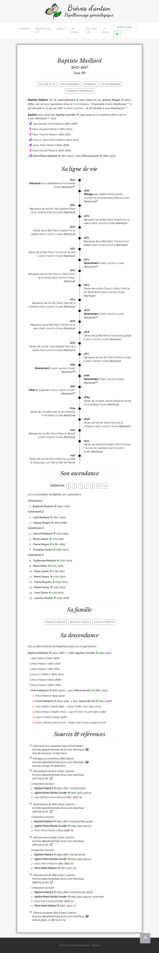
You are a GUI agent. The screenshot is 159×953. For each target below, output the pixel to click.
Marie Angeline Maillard (45, 129)
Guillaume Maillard (44, 560)
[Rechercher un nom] (125, 27)
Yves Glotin (41, 592)
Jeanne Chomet (43, 598)
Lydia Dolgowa (83, 722)
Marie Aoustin (91, 156)
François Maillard (40, 674)
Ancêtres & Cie (42, 30)
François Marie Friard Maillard (49, 139)
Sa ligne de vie (47, 84)
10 (105, 486)
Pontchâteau (81, 104)
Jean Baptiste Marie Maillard (48, 123)
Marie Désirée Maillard (44, 150)
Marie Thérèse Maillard (45, 134)
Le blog (106, 30)
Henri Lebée (41, 571)
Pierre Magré (41, 544)
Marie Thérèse (115, 241)
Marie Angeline (115, 219)
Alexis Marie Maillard (44, 145)
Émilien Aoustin (83, 711)
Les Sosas (75, 30)
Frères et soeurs (55, 622)
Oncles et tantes (104, 622)
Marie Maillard (39, 663)
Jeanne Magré (111, 100)
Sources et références (79, 91)
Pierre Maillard (40, 690)
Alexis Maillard (39, 679)
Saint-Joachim (74, 108)
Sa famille (90, 84)
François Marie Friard (63, 274)
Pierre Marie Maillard (45, 156)
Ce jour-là (92, 30)
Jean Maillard (66, 100)
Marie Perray (41, 587)
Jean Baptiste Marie (64, 208)
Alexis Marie (63, 303)
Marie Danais (41, 576)
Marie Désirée (61, 324)
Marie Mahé (40, 566)
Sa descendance (110, 84)
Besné (122, 114)
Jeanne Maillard (44, 717)
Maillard (90, 60)
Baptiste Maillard (43, 506)
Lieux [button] (60, 29)
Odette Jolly (81, 706)
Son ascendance (69, 84)
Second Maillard (42, 533)
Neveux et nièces (79, 622)
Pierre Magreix (43, 582)
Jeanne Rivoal (87, 701)
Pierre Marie (114, 357)
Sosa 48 (79, 73)
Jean (54, 411)
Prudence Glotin (42, 549)
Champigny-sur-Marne (45, 462)
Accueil (25, 29)
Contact (96, 945)
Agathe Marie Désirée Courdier (50, 792)
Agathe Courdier (66, 114)
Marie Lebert (40, 539)
